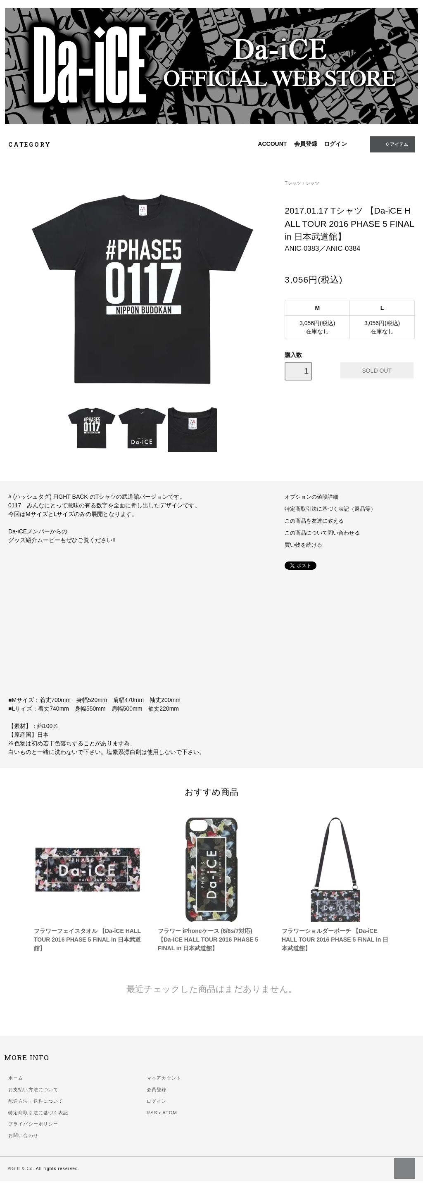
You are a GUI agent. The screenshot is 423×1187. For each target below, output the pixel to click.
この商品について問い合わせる (322, 533)
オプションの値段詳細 (311, 497)
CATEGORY (34, 144)
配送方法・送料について (35, 1101)
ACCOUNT (272, 143)
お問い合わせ (23, 1135)
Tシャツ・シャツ (302, 183)
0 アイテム (391, 143)
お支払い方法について (33, 1089)
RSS (152, 1112)
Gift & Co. (23, 1168)
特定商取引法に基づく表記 (38, 1112)
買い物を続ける (303, 545)
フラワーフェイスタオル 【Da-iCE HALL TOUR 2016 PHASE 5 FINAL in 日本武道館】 (87, 940)
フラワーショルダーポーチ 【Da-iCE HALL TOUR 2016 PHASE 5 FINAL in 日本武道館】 (335, 940)
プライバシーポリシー (33, 1123)
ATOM (169, 1112)
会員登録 (305, 143)
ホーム (15, 1077)
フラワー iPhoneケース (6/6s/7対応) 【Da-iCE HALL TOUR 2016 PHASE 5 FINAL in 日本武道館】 (208, 940)
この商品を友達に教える (314, 521)
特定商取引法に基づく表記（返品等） (330, 509)
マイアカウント (164, 1077)
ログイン (335, 143)
